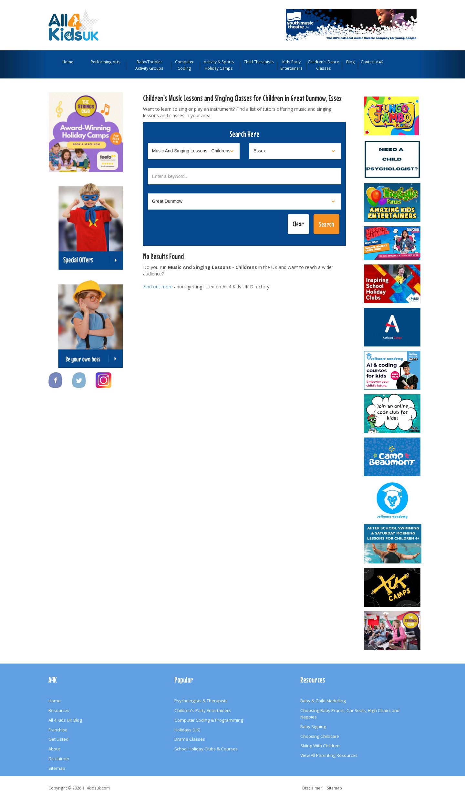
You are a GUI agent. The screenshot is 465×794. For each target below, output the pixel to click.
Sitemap (56, 768)
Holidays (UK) (187, 730)
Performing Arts (105, 61)
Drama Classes (189, 739)
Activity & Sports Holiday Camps (219, 65)
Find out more (158, 287)
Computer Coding (184, 65)
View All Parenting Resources (328, 755)
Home (67, 61)
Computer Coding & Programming (208, 720)
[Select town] (244, 201)
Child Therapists (258, 61)
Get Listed (58, 739)
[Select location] (295, 151)
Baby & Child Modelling (323, 701)
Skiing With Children (320, 745)
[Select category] (194, 151)
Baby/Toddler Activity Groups (149, 65)
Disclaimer (58, 758)
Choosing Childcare (319, 736)
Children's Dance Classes (323, 65)
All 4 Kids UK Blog (65, 720)
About (54, 749)
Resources (58, 710)
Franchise (57, 730)
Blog (350, 61)
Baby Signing (313, 726)
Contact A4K (372, 61)
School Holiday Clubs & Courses (206, 749)
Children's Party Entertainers (202, 710)
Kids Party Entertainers (291, 65)
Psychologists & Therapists (201, 701)
